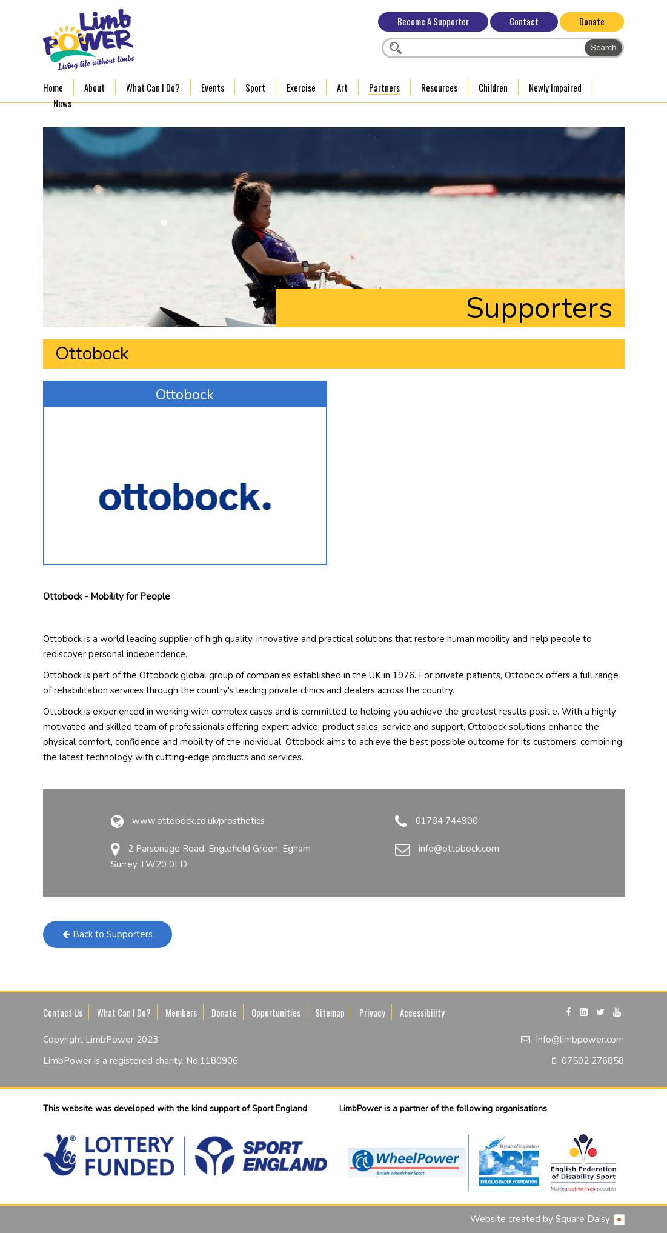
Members (181, 1012)
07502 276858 (593, 1061)
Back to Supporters (107, 934)
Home (53, 87)
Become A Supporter (433, 21)
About (94, 87)
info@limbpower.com (580, 1040)
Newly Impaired (555, 87)
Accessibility (422, 1012)
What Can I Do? (153, 87)
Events (212, 87)
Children (493, 87)
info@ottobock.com (459, 849)
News (62, 103)
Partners (384, 87)
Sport (255, 87)
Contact (524, 21)
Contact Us (62, 1012)
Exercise (301, 87)
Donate (592, 21)
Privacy (372, 1012)
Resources (439, 87)
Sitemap (330, 1012)
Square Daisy (590, 1219)
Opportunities (275, 1012)
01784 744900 (447, 821)
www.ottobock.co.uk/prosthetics (198, 821)
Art (342, 87)
